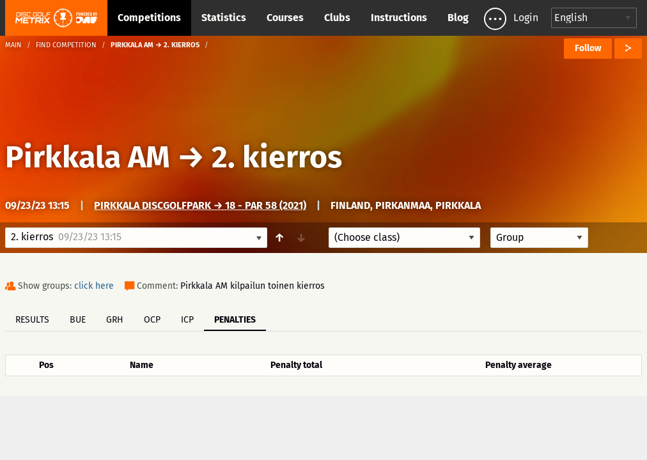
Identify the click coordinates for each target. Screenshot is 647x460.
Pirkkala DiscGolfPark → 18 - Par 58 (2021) (200, 205)
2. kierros (277, 157)
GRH (114, 319)
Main (13, 45)
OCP (152, 319)
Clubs (337, 18)
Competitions (149, 18)
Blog (458, 18)
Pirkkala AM (87, 157)
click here (94, 285)
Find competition (66, 45)
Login (525, 18)
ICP (187, 319)
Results (32, 319)
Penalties (235, 319)
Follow (588, 48)
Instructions (399, 18)
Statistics (223, 18)
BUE (78, 319)
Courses (285, 18)
